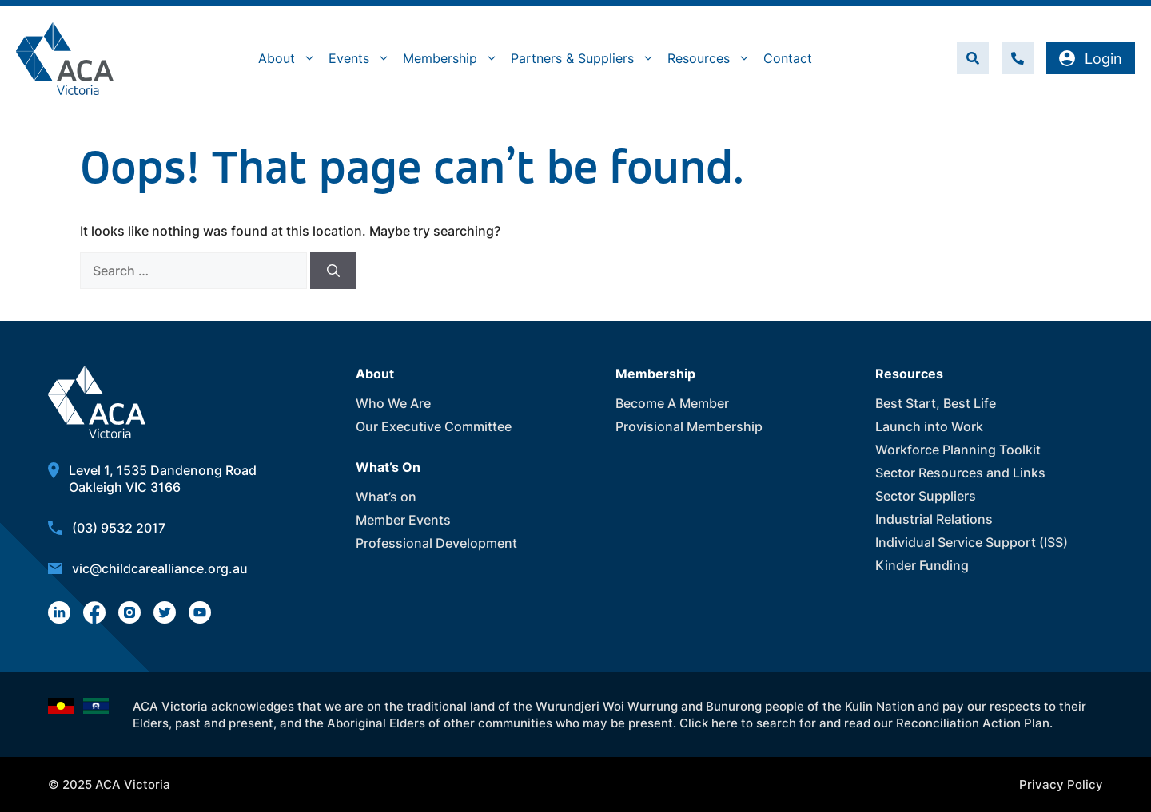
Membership (453, 58)
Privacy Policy (1061, 784)
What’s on (386, 497)
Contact (787, 58)
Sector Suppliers (925, 496)
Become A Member (672, 403)
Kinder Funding (922, 565)
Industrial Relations (934, 519)
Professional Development (436, 543)
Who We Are (393, 403)
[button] (973, 58)
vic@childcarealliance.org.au (160, 568)
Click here (708, 723)
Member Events (403, 520)
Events (362, 58)
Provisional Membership (689, 426)
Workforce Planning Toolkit (958, 449)
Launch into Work (929, 426)
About (290, 58)
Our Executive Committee (434, 426)
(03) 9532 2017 (118, 528)
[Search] (333, 270)
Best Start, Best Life (935, 403)
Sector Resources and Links (960, 473)
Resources (712, 58)
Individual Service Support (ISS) (971, 542)
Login (1090, 58)
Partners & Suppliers (586, 58)
